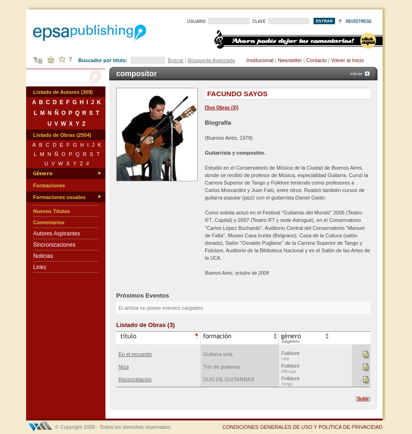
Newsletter (290, 60)
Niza (124, 367)
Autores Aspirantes (56, 233)
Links (39, 267)
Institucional (259, 60)
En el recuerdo (135, 354)
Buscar (175, 60)
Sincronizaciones (54, 245)
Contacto (316, 60)
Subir (363, 398)
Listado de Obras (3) (145, 324)
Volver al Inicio (347, 60)
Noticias (43, 256)
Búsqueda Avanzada (211, 60)
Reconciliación (135, 379)
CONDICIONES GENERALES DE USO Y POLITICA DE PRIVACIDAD (302, 427)
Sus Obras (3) (221, 107)
